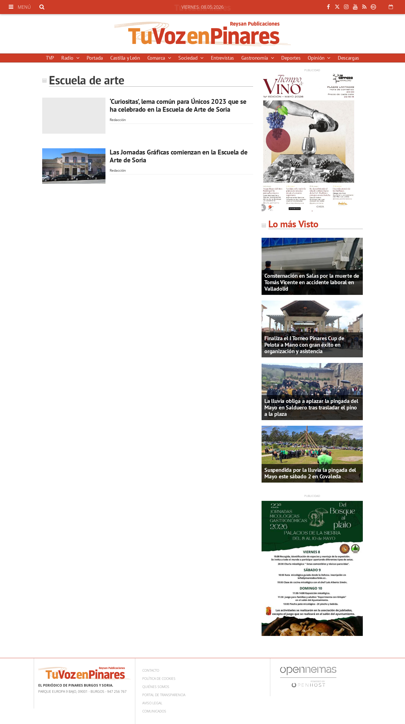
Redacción (118, 119)
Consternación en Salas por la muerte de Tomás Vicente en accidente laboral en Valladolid (311, 282)
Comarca (156, 58)
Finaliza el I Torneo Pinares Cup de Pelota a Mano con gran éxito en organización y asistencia (304, 345)
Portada (95, 58)
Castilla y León (125, 58)
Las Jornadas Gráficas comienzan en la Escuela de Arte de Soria (178, 156)
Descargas (348, 58)
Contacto (150, 670)
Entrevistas (222, 58)
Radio (68, 58)
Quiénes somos (155, 686)
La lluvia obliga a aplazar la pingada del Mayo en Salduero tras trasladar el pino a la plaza (311, 407)
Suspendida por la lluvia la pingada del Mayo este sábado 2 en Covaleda (310, 473)
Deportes (290, 58)
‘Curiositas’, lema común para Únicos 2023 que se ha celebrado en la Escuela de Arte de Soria (178, 105)
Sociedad (188, 58)
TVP (50, 58)
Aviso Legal (152, 703)
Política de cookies (159, 678)
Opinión (317, 58)
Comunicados (154, 711)
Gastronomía (255, 58)
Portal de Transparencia (163, 694)
